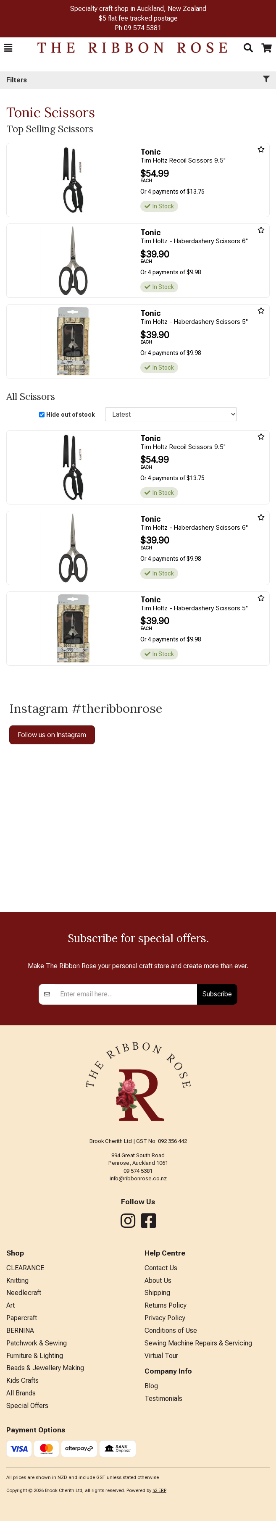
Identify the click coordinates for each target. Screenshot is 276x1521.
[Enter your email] (126, 994)
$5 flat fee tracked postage (138, 18)
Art (10, 1305)
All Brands (21, 1393)
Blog (151, 1386)
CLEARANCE (25, 1268)
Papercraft (21, 1318)
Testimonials (163, 1399)
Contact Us (161, 1268)
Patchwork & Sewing (36, 1343)
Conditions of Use (171, 1330)
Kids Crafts (22, 1380)
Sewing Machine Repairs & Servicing (198, 1343)
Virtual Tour (161, 1356)
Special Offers (27, 1406)
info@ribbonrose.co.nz (138, 1178)
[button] (8, 47)
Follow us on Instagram (52, 734)
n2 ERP (159, 1490)
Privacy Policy (165, 1318)
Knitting (17, 1281)
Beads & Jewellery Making (45, 1368)
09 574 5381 (142, 28)
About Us (158, 1281)
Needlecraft (23, 1293)
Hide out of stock (70, 414)
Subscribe (217, 994)
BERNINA (20, 1330)
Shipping (157, 1293)
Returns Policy (166, 1305)
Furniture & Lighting (34, 1356)
